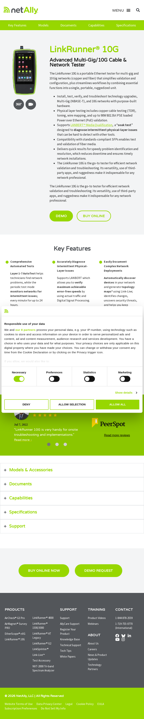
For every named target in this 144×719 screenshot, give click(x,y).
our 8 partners (25, 329)
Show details (124, 392)
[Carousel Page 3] (65, 444)
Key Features (17, 25)
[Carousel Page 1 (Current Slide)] (48, 444)
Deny (26, 404)
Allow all (117, 404)
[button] (122, 10)
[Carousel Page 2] (57, 444)
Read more (22, 440)
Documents (68, 25)
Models (43, 25)
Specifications (126, 25)
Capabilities (96, 25)
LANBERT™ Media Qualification (91, 125)
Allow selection (72, 404)
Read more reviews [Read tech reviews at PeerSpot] (117, 435)
